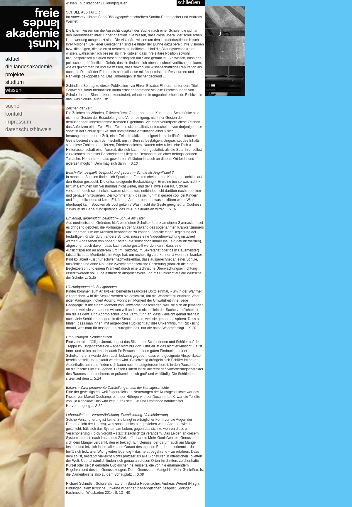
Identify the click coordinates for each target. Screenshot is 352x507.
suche (12, 106)
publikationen (89, 3)
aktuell (13, 59)
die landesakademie (28, 67)
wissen (13, 90)
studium (14, 82)
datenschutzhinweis (28, 129)
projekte (14, 74)
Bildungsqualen (115, 3)
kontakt (13, 114)
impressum (18, 122)
